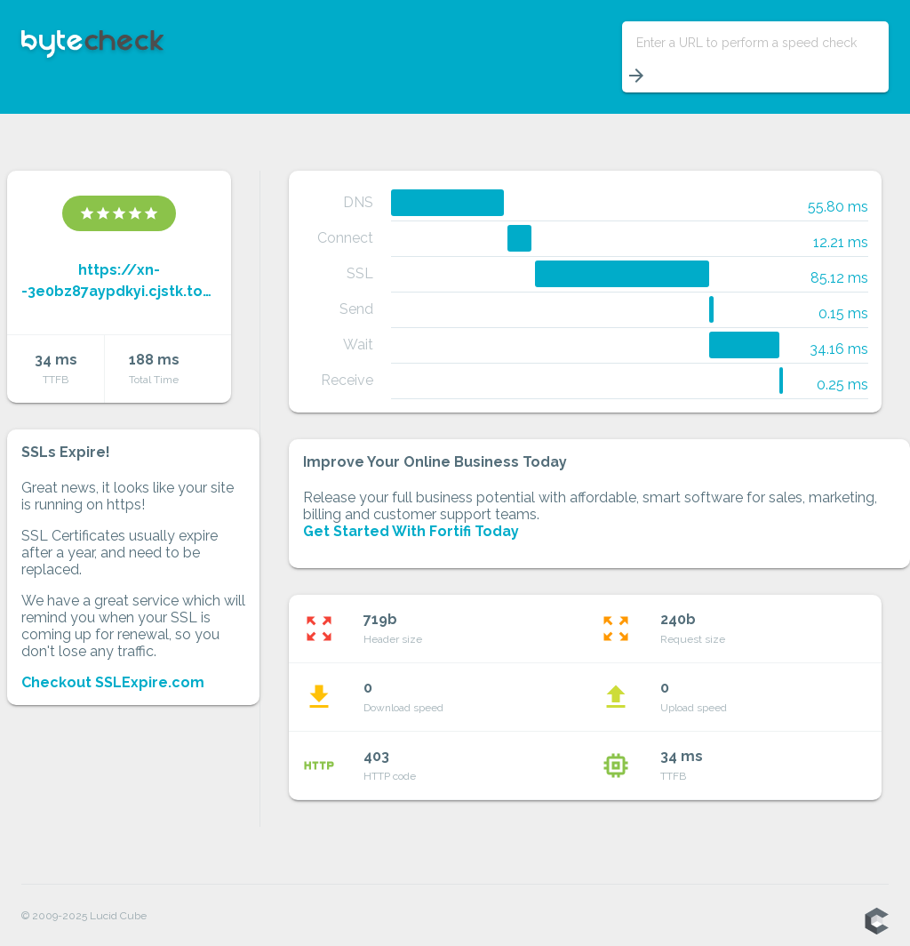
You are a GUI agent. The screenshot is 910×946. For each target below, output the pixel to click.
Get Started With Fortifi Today (411, 531)
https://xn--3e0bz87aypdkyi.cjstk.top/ (119, 280)
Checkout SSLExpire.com (112, 682)
